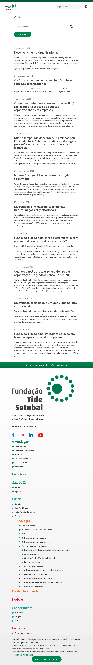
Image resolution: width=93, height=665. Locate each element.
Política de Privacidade (22, 655)
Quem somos (20, 446)
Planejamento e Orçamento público (39, 574)
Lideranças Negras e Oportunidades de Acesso (43, 570)
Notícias (18, 599)
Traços (18, 516)
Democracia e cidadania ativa (36, 586)
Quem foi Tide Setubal (24, 450)
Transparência (21, 463)
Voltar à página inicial (36, 365)
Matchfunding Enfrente (25, 512)
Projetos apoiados (32, 562)
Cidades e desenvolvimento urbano (39, 578)
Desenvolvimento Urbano (35, 538)
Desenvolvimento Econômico (37, 542)
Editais (18, 504)
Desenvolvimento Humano (35, 534)
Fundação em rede (25, 591)
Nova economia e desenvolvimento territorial (43, 582)
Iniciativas (19, 474)
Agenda (18, 491)
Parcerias (19, 467)
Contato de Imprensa (24, 633)
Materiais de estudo (23, 621)
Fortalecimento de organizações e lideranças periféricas (47, 550)
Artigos (18, 617)
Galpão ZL (19, 487)
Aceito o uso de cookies (47, 659)
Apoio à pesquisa (31, 554)
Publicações (20, 613)
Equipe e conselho (23, 459)
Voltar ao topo (59, 365)
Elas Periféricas (21, 508)
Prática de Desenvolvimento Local (37, 530)
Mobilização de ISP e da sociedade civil (40, 558)
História (18, 455)
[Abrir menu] (86, 6)
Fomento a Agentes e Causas (34, 546)
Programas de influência (32, 566)
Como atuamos (28, 526)
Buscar (22, 34)
